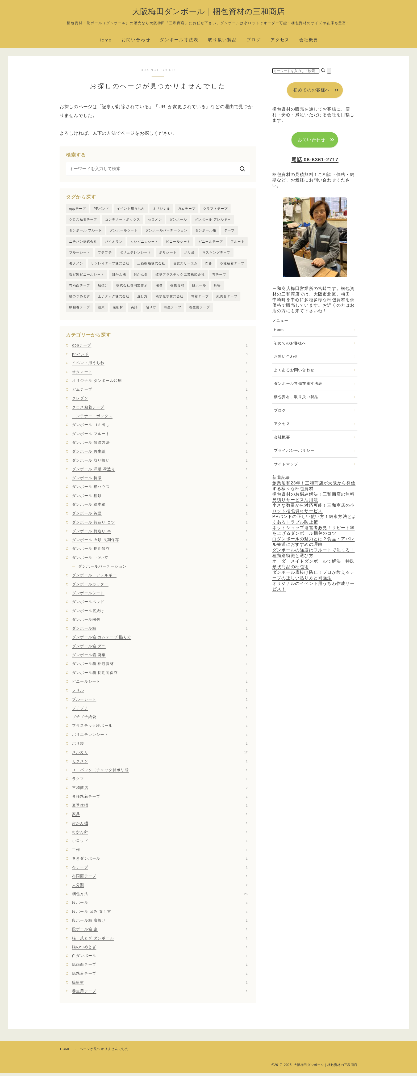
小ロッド (160, 844)
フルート (238, 242)
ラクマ (160, 782)
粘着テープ (200, 299)
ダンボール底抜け (160, 614)
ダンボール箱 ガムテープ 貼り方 (160, 640)
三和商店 (160, 790)
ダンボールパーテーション (166, 231)
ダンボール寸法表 (179, 39)
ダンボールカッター (160, 587)
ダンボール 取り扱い (160, 463)
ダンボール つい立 (160, 561)
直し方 (142, 299)
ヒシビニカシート (144, 242)
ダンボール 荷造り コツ (160, 525)
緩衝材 (118, 310)
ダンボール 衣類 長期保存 (160, 543)
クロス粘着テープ (83, 220)
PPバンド (101, 209)
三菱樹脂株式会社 (151, 265)
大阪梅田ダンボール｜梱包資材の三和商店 (208, 11)
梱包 (159, 287)
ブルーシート (79, 254)
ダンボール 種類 (160, 499)
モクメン (76, 265)
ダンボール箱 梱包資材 (160, 667)
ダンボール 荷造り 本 (160, 534)
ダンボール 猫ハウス (160, 490)
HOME (65, 1052)
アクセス (280, 39)
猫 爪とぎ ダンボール (160, 941)
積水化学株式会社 (170, 299)
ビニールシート (178, 242)
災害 (217, 287)
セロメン (155, 220)
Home (105, 40)
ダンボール (178, 220)
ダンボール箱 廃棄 (160, 658)
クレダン (160, 401)
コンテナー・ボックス (122, 220)
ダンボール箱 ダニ (160, 649)
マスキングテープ (216, 254)
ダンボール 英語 (160, 516)
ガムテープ (186, 209)
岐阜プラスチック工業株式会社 (180, 276)
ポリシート (168, 254)
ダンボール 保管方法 (160, 446)
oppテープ (77, 209)
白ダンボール (160, 959)
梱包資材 (177, 287)
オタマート (160, 375)
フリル (160, 693)
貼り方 (151, 310)
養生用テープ (199, 310)
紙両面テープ (226, 299)
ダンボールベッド (160, 605)
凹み (208, 265)
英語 (134, 310)
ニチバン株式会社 (83, 242)
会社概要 (308, 39)
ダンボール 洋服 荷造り (160, 472)
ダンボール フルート (85, 231)
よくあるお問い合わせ (294, 370)
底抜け (103, 287)
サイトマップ (286, 464)
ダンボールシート (124, 231)
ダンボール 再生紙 (160, 454)
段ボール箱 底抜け (160, 923)
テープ (229, 231)
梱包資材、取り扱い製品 (296, 397)
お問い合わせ (136, 39)
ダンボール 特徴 (160, 481)
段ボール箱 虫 (160, 932)
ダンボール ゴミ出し (160, 428)
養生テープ (172, 310)
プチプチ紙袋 (160, 720)
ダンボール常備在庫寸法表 (298, 384)
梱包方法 (160, 897)
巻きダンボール (160, 861)
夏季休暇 (160, 808)
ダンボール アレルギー (213, 220)
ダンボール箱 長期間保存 (160, 676)
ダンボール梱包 (160, 623)
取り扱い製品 (222, 39)
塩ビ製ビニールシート (86, 276)
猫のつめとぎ (79, 299)
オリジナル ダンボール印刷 (160, 384)
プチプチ (105, 254)
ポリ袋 (189, 254)
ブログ (254, 39)
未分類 (160, 888)
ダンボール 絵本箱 (160, 507)
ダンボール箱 (205, 231)
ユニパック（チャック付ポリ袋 (160, 773)
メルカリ (160, 755)
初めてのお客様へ (290, 343)
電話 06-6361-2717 (314, 159)
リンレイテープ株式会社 (110, 265)
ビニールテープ (210, 242)
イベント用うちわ (131, 209)
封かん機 (119, 276)
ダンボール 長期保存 (160, 552)
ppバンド (160, 357)
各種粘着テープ (232, 265)
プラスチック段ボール (160, 729)
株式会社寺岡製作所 (132, 287)
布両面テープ (79, 287)
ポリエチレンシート (135, 254)
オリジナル (161, 209)
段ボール (199, 287)
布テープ (219, 276)
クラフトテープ (215, 209)
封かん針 (141, 276)
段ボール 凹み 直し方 (160, 915)
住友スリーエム (185, 265)
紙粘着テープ (79, 310)
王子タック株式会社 (114, 299)
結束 (101, 310)
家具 (160, 817)
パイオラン (114, 242)
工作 (160, 853)
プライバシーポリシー (294, 451)
